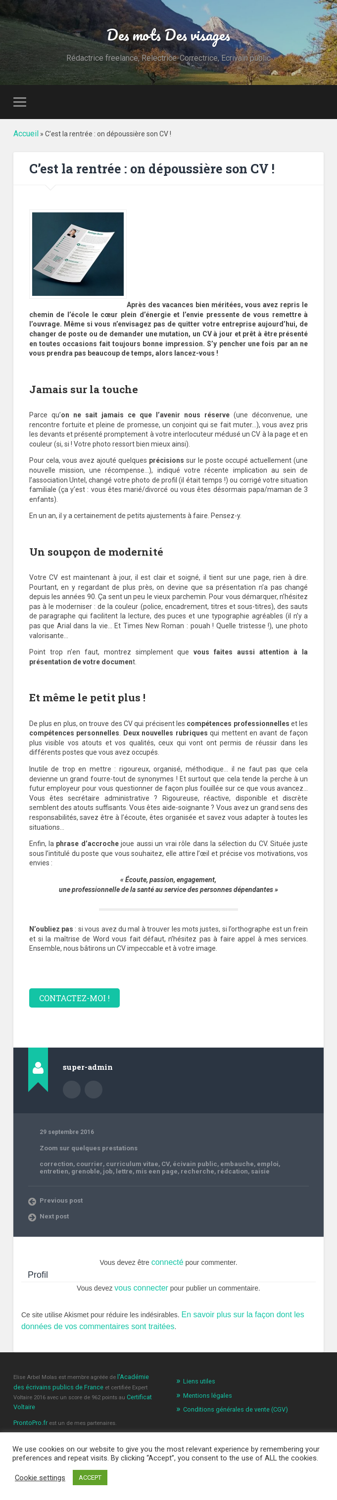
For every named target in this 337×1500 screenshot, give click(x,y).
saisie (179, 1171)
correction (55, 1164)
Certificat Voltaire (114, 1387)
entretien (266, 1164)
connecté (167, 1261)
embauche (213, 1164)
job (44, 1171)
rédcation (155, 1171)
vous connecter (141, 1285)
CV (151, 1164)
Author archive (72, 1090)
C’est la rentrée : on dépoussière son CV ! (163, 171)
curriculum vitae (121, 1164)
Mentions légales (205, 1387)
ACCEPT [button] (90, 1477)
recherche (124, 1171)
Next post (53, 1215)
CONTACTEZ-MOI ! (70, 999)
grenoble (294, 1164)
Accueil (24, 136)
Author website (93, 1090)
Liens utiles (197, 1374)
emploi (240, 1164)
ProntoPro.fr (29, 1402)
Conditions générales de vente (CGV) (230, 1401)
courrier (84, 1164)
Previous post (60, 1199)
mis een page (87, 1171)
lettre (58, 1171)
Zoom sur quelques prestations (84, 1148)
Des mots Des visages (168, 35)
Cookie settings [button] (40, 1477)
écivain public (177, 1164)
